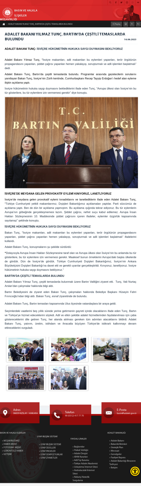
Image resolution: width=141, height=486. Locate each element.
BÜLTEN (134, 36)
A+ (138, 24)
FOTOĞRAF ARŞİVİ (97, 36)
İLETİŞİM (47, 41)
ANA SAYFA (48, 36)
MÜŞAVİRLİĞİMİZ (63, 36)
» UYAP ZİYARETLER (48, 478)
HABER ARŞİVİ (80, 36)
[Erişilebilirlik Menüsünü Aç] (135, 471)
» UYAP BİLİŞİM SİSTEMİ (50, 465)
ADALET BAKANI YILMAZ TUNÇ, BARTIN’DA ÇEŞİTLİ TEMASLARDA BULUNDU (39, 25)
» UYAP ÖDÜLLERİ (47, 468)
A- (132, 24)
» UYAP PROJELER (47, 472)
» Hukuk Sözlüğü (80, 482)
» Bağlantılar (78, 478)
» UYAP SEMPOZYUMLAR (50, 475)
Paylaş (117, 24)
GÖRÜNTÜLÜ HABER (118, 36)
